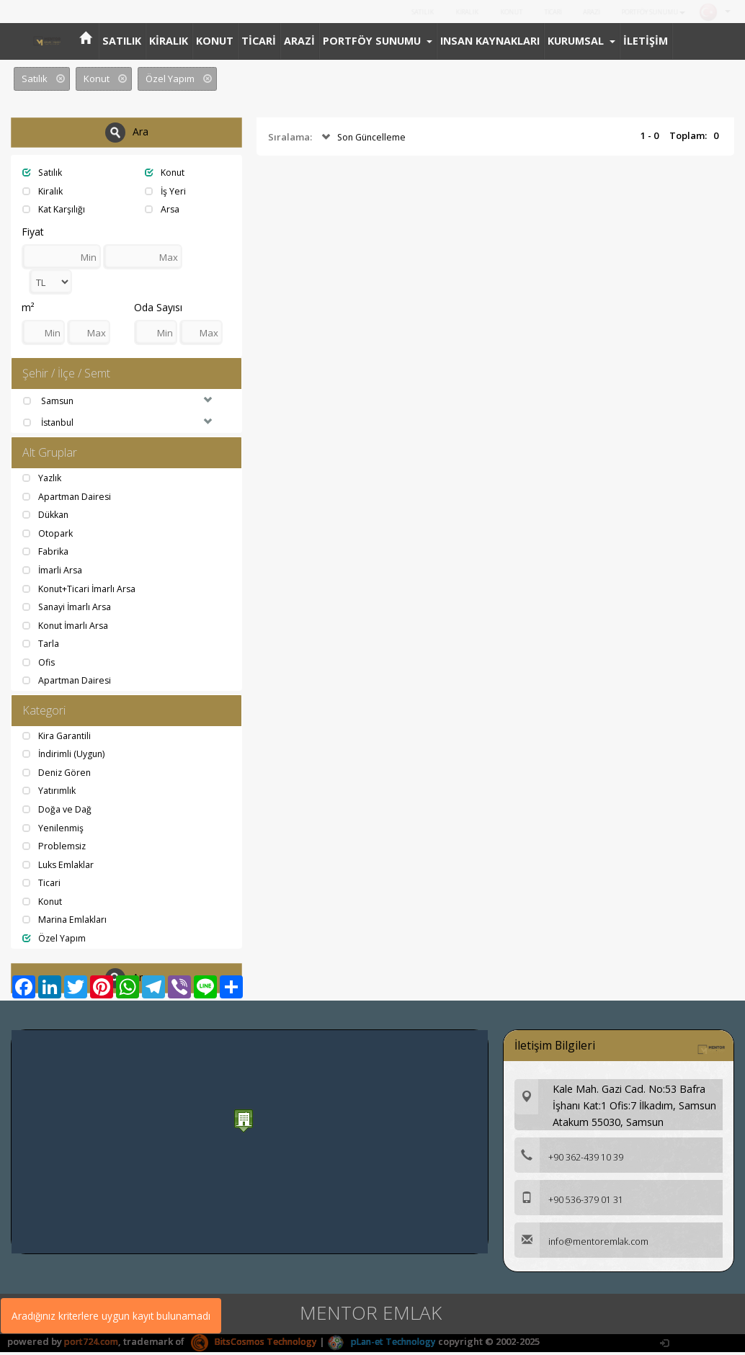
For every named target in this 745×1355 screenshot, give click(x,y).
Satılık (43, 172)
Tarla (41, 645)
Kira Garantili (59, 738)
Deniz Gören (58, 775)
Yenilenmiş (54, 830)
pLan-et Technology (393, 1344)
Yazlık (43, 479)
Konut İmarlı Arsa (68, 626)
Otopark (48, 535)
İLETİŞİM (645, 41)
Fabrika (46, 553)
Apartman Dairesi (68, 497)
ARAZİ (581, 12)
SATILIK (401, 12)
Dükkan (47, 516)
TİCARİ (539, 12)
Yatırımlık (50, 793)
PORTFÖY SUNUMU (649, 12)
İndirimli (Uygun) (65, 756)
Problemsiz (55, 848)
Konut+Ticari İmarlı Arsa (82, 589)
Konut (166, 172)
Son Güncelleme (364, 137)
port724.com (92, 1344)
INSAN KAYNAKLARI (490, 41)
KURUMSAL (581, 41)
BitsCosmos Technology (259, 1344)
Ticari (42, 885)
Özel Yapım (55, 940)
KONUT (495, 12)
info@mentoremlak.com (582, 1244)
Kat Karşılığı (55, 208)
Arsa (163, 208)
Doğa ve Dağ (58, 811)
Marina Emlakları (67, 922)
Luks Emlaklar (60, 867)
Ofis (39, 664)
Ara (126, 132)
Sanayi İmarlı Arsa (70, 608)
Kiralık (44, 190)
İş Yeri (166, 190)
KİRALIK (448, 12)
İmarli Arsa (54, 571)
